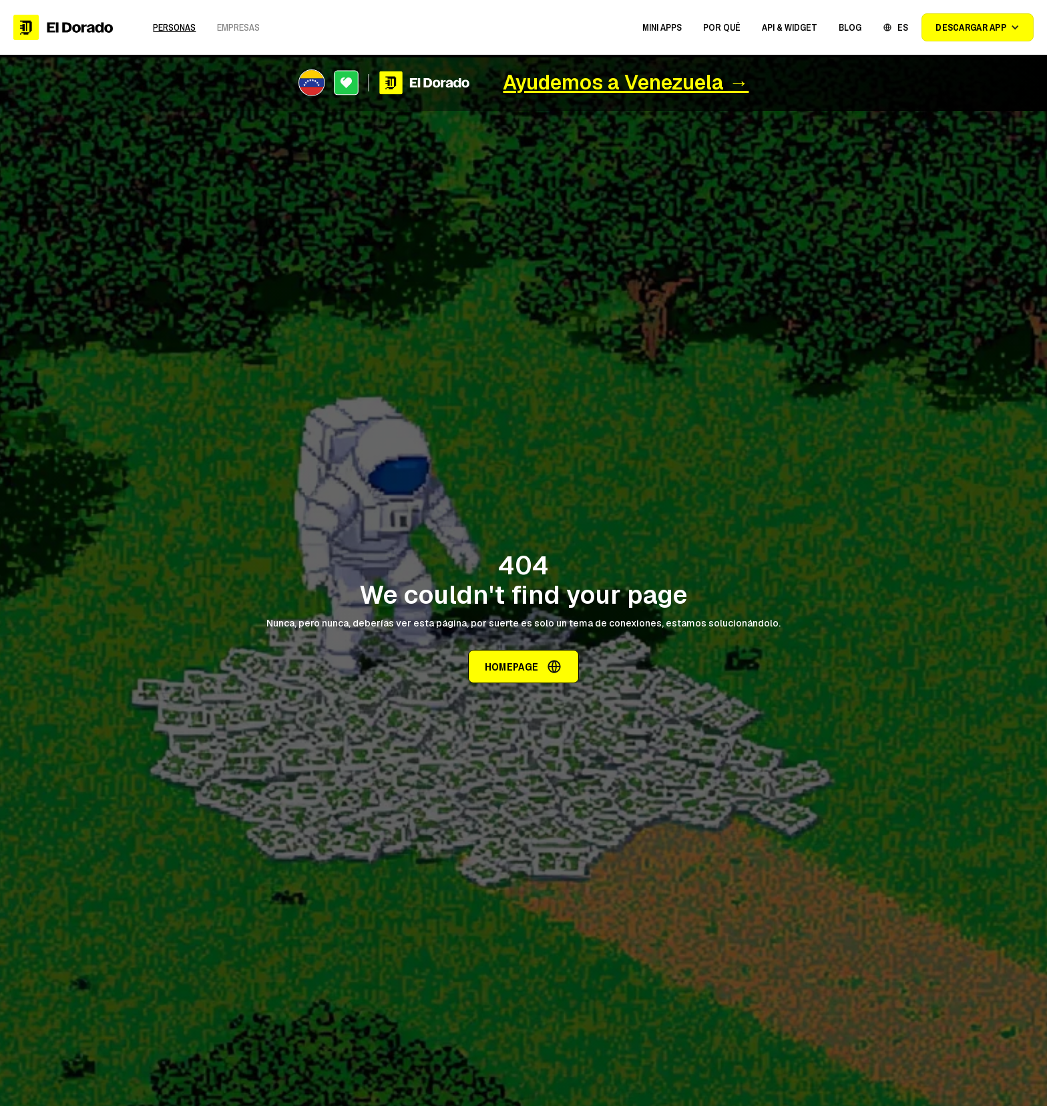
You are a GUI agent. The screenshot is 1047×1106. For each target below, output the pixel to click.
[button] (662, 27)
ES (902, 27)
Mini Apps (662, 27)
